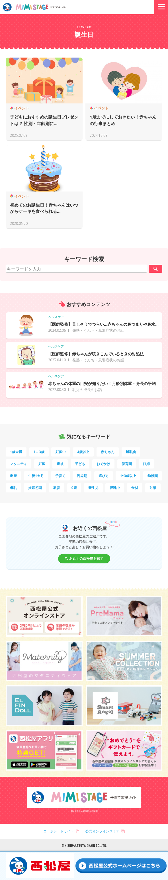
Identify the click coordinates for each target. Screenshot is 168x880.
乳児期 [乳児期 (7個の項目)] (82, 475)
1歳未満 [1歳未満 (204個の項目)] (16, 451)
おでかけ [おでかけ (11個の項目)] (103, 463)
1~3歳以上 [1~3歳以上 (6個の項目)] (128, 475)
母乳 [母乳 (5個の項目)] (13, 487)
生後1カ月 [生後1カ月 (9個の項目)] (36, 475)
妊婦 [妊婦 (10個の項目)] (146, 463)
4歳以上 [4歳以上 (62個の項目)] (83, 451)
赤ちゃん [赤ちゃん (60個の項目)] (107, 451)
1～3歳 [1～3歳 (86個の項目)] (39, 451)
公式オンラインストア (102, 831)
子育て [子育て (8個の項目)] (60, 475)
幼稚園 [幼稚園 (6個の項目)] (152, 475)
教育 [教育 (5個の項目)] (56, 487)
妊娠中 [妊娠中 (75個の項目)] (61, 451)
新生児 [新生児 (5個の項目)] (93, 487)
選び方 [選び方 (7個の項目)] (104, 475)
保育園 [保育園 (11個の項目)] (127, 463)
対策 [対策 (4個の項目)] (152, 487)
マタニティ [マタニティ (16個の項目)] (18, 463)
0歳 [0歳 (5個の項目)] (74, 487)
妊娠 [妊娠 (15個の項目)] (41, 463)
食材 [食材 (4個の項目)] (134, 487)
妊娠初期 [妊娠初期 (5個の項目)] (35, 487)
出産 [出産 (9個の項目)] (13, 475)
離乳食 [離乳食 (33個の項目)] (131, 451)
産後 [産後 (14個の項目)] (60, 463)
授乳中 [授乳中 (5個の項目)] (115, 487)
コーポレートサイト (58, 831)
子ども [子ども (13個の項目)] (80, 463)
